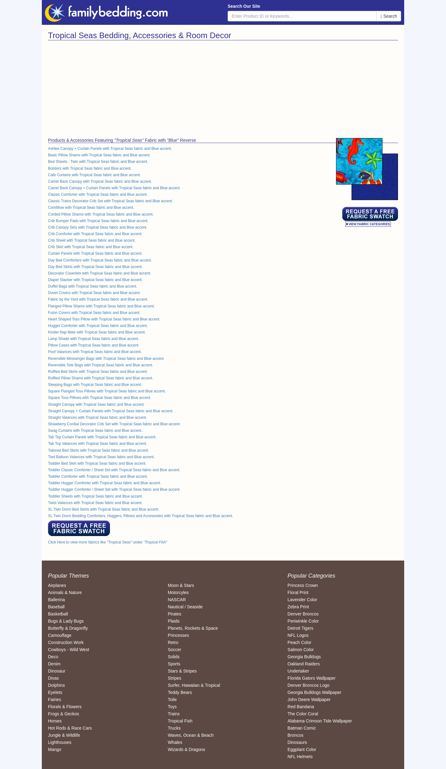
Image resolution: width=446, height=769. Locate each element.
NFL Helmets (300, 756)
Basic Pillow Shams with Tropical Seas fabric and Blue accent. (99, 155)
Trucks (174, 728)
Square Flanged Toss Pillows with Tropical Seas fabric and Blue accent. (107, 391)
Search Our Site (244, 6)
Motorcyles (178, 592)
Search (389, 16)
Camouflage (60, 635)
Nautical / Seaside (185, 606)
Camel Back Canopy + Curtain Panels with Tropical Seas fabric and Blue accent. (114, 188)
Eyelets (55, 692)
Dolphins (56, 685)
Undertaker (298, 670)
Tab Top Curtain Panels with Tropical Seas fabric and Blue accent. (102, 437)
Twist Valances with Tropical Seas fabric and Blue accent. (95, 503)
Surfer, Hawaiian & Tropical (194, 685)
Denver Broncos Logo (308, 685)
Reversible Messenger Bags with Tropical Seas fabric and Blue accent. (106, 358)
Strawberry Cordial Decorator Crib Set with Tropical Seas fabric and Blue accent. (114, 424)
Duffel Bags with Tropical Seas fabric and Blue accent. (92, 286)
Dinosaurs (297, 742)
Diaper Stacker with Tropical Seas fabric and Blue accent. (95, 280)
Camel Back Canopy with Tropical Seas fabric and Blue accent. (100, 181)
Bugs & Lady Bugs (66, 621)
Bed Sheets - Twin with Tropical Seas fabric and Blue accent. (98, 161)
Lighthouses (60, 742)
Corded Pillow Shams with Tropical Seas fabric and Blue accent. (101, 214)
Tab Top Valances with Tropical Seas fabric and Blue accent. (97, 443)
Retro (173, 642)
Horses (55, 720)
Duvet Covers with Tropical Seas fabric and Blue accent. (94, 293)
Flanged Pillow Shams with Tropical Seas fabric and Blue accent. (101, 306)
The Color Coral (302, 713)
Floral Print (297, 592)
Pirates (174, 613)
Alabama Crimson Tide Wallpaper (319, 720)
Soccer (174, 649)
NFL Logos (297, 635)
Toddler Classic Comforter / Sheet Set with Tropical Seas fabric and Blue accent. (114, 470)
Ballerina (56, 599)
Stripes (174, 678)
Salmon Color (300, 649)
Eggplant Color (301, 749)
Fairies (54, 699)
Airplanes (57, 585)
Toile (172, 699)
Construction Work (66, 642)
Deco (53, 656)
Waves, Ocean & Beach (191, 735)
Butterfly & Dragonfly (68, 628)
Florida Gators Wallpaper (311, 678)
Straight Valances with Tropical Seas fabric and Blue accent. (97, 417)
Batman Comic (301, 728)
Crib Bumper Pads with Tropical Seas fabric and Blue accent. (98, 221)
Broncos (295, 735)
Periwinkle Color (303, 621)
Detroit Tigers (300, 628)
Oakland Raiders (303, 663)
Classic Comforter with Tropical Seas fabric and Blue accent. (97, 194)
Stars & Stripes (182, 670)
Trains (174, 713)
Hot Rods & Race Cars (70, 728)
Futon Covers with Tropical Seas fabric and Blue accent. (94, 313)
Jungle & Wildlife (64, 735)
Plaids (174, 621)
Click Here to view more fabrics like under (107, 542)
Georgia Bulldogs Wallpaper (314, 692)
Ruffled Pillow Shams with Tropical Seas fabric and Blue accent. (100, 378)
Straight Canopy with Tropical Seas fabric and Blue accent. (96, 404)
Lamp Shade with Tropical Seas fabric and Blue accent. (93, 339)
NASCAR (177, 599)
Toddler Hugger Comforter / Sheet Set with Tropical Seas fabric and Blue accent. (114, 489)
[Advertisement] (133, 86)
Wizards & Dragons (186, 749)
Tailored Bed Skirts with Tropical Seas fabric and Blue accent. (98, 450)
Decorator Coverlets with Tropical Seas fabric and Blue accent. (99, 273)
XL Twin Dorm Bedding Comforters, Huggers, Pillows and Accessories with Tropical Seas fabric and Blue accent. (140, 516)
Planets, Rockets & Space (193, 628)
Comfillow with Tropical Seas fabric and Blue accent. (91, 207)
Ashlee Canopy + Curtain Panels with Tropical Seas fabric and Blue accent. (110, 148)
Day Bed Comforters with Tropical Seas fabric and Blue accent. (100, 260)
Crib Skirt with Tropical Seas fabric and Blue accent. (90, 247)
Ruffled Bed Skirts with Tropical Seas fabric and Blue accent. (98, 371)
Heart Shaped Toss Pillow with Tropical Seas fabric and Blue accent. (104, 319)
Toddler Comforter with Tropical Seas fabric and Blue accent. (98, 476)
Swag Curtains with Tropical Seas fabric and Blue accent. (95, 430)
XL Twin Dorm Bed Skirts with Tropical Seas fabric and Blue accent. (103, 509)
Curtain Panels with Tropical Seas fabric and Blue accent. (95, 253)
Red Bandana (300, 706)
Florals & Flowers (64, 706)
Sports (174, 663)
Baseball (56, 606)
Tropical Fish (180, 720)
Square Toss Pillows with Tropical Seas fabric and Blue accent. (99, 398)
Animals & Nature (65, 592)
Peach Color (299, 642)
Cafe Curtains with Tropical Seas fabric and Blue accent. (94, 175)
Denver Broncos (302, 613)
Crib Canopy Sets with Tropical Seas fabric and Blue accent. (97, 227)
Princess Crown (302, 585)
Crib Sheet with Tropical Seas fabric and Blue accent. (92, 240)
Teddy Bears (180, 692)
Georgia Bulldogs (304, 656)
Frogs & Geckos (63, 713)
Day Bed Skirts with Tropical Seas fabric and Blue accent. (95, 267)
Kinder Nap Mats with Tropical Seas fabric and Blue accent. (97, 332)
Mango (54, 749)
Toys (172, 706)
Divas (53, 678)
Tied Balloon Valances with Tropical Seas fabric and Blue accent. (101, 457)
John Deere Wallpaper (308, 699)
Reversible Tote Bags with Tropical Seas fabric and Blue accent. (100, 365)
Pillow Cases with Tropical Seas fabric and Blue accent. (93, 345)
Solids (174, 656)
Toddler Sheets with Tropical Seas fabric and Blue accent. (95, 496)
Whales (175, 742)
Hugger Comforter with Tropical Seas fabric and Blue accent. (98, 326)
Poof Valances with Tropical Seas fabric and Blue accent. (95, 352)
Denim (54, 663)
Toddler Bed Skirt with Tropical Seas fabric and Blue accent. (97, 463)
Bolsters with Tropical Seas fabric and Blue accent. (89, 168)
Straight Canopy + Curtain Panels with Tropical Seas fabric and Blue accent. (110, 411)
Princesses (178, 635)
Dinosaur (56, 670)
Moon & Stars (181, 585)
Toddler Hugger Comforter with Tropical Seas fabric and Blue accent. (104, 483)
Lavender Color (302, 599)
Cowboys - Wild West (68, 649)
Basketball (58, 613)
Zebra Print (298, 606)
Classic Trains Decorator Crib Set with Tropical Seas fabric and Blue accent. (110, 201)
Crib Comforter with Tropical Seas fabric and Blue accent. (95, 234)
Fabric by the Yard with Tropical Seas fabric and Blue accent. (98, 299)
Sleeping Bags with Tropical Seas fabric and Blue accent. (95, 384)
